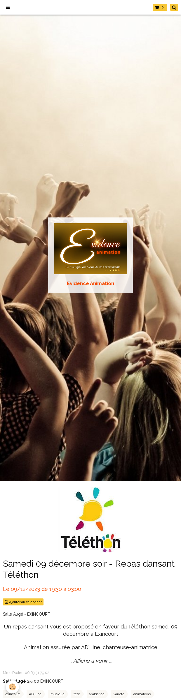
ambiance (97, 694)
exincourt (12, 694)
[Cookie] (12, 686)
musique (58, 694)
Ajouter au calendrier (23, 602)
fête (77, 694)
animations (142, 694)
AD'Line (35, 694)
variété (119, 694)
